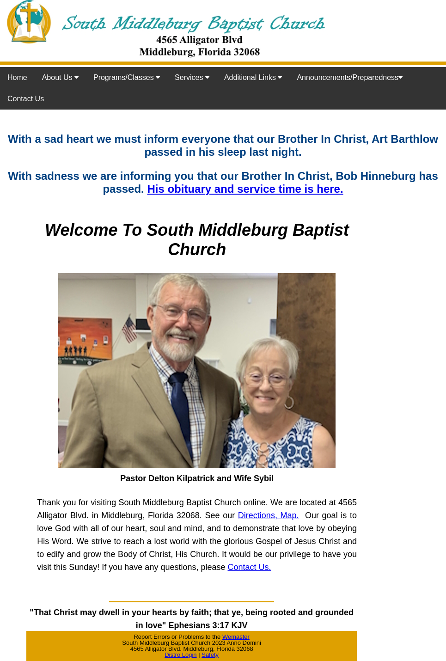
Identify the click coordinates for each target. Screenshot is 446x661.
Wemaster (236, 636)
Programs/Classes (126, 77)
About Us (60, 77)
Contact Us (25, 99)
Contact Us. (249, 567)
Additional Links (253, 77)
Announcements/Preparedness (350, 77)
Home (17, 77)
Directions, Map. (268, 515)
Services (192, 77)
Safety (210, 654)
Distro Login (180, 654)
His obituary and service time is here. (245, 189)
